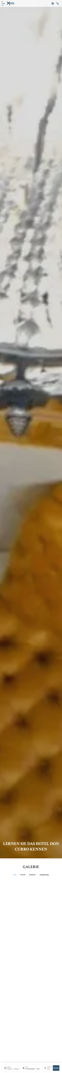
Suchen (56, 1068)
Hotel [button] (22, 875)
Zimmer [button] (32, 875)
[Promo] (49, 1069)
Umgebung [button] (44, 875)
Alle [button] (14, 875)
